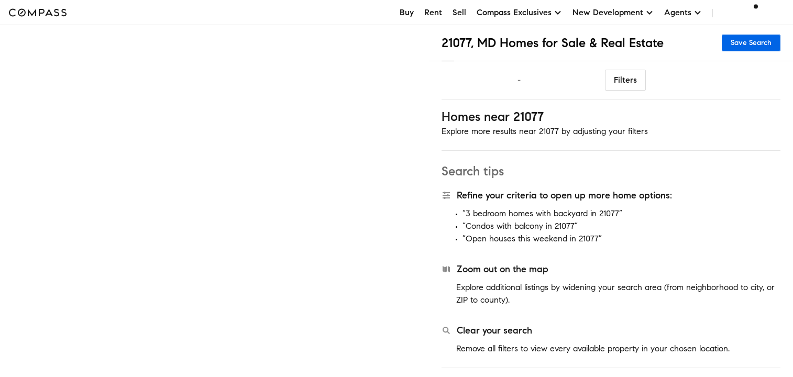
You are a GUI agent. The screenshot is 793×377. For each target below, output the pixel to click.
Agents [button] (683, 12)
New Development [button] (613, 12)
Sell (459, 12)
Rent (433, 12)
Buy (407, 12)
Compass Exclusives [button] (519, 12)
